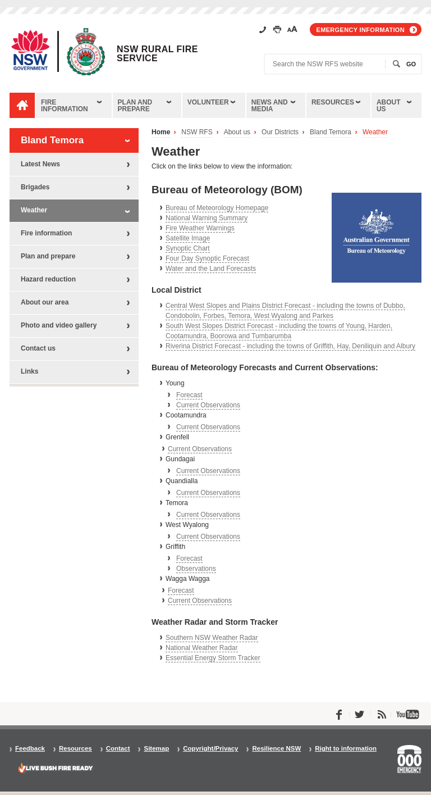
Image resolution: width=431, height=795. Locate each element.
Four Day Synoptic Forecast (207, 258)
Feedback (30, 749)
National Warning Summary (206, 218)
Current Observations (208, 405)
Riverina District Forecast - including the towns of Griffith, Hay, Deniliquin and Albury (290, 346)
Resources (332, 102)
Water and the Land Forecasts (211, 268)
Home (161, 132)
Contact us (38, 348)
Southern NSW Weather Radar (212, 638)
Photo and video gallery (59, 325)
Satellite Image (188, 238)
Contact (118, 749)
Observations (196, 569)
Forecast (189, 395)
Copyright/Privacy (210, 749)
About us (389, 105)
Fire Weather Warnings (200, 228)
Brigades (35, 187)
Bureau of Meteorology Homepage (217, 208)
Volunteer (208, 102)
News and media (269, 105)
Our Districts (280, 132)
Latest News (40, 164)
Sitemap (156, 749)
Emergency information (361, 29)
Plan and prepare (135, 105)
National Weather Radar (202, 648)
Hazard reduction (48, 279)
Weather (375, 132)
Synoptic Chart (188, 248)
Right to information (346, 749)
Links (29, 371)
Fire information (64, 105)
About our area (44, 302)
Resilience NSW (276, 749)
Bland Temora (330, 132)
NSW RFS (196, 132)
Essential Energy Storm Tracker (213, 658)
